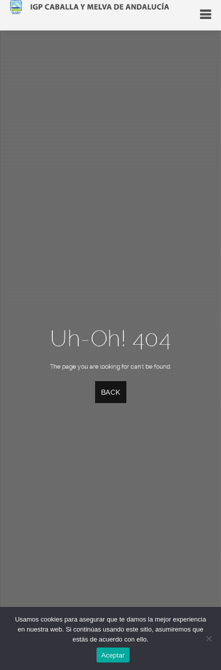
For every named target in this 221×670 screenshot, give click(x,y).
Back (110, 392)
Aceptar (113, 655)
